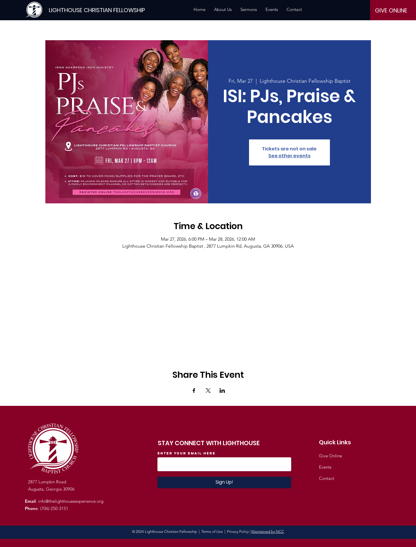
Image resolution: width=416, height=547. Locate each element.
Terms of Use (212, 531)
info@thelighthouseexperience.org (70, 501)
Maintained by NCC (267, 531)
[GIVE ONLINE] (391, 10)
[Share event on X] (208, 390)
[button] (223, 9)
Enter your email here (186, 453)
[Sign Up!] (224, 482)
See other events (289, 155)
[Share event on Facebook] (194, 390)
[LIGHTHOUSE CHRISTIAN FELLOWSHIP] (97, 10)
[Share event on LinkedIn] (222, 390)
